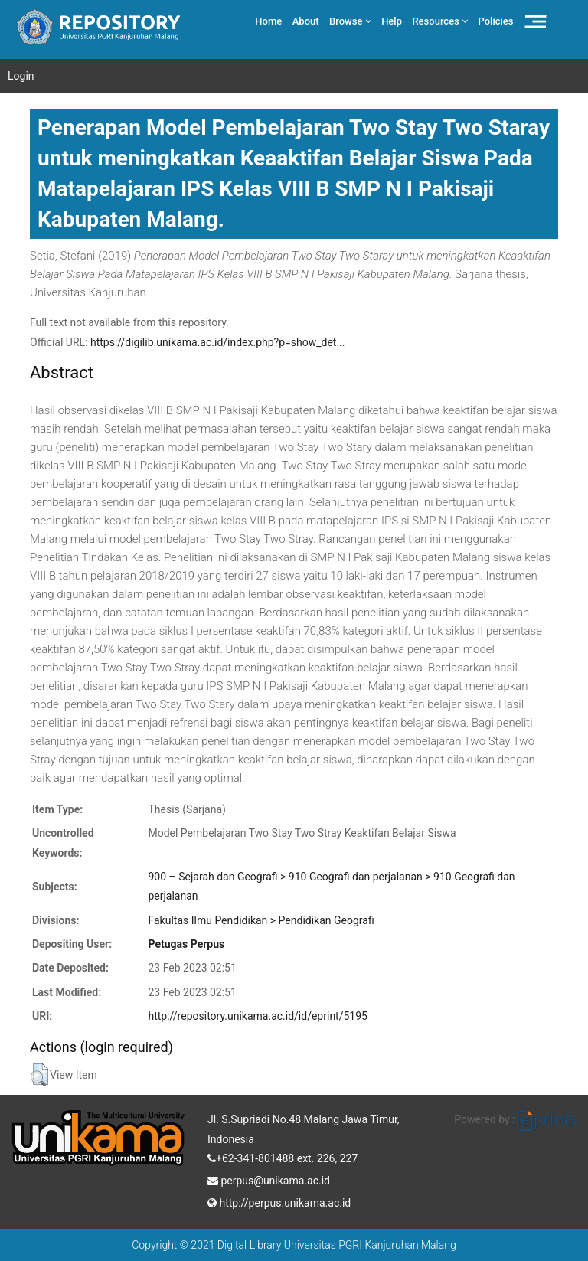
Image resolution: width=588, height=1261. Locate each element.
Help (391, 21)
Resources (440, 21)
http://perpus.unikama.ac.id (279, 1201)
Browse (350, 21)
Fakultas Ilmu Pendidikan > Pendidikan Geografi (261, 920)
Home (268, 21)
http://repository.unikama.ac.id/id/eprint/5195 (257, 1016)
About (305, 21)
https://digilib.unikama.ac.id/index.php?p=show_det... (217, 342)
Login (21, 76)
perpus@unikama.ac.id (268, 1179)
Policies (496, 21)
